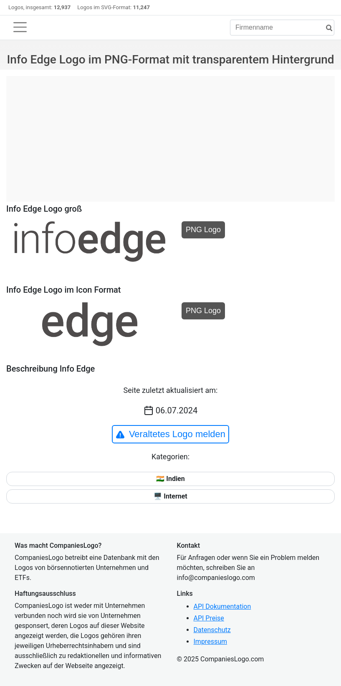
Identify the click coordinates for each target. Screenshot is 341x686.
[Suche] (326, 28)
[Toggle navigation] (20, 27)
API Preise (209, 618)
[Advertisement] (170, 134)
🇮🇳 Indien (170, 479)
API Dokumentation (222, 606)
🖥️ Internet (170, 496)
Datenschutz (212, 630)
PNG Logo (203, 229)
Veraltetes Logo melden (170, 434)
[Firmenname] (282, 27)
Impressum (210, 641)
